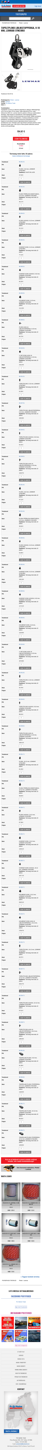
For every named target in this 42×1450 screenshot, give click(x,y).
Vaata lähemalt (11, 1431)
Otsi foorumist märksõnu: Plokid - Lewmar (28, 1168)
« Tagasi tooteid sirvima (30, 1277)
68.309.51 (22, 320)
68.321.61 (22, 511)
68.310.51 (22, 348)
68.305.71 (22, 860)
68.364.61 (22, 1077)
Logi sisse (38, 6)
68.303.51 (22, 293)
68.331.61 (22, 672)
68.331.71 (22, 942)
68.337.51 (22, 403)
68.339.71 (22, 1022)
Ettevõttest (21, 1352)
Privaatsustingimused (21, 1377)
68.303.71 (22, 887)
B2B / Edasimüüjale (21, 1384)
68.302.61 (22, 564)
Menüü (21, 10)
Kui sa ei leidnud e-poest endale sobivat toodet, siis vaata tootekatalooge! (21, 1160)
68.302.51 (22, 240)
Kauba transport (21, 1362)
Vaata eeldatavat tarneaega (21, 156)
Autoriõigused (21, 1380)
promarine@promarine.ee (22, 1444)
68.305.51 (22, 266)
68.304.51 (22, 213)
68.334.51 (22, 429)
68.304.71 (22, 807)
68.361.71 (22, 1103)
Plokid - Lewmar (23, 23)
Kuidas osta (21, 1359)
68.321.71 (22, 781)
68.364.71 (22, 1130)
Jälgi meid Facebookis (21, 1307)
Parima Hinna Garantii (21, 1370)
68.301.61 (22, 484)
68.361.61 (22, 1050)
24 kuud (21, 148)
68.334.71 (22, 995)
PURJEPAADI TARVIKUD (9, 23)
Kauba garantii (21, 1366)
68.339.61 (22, 726)
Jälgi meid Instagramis (21, 1345)
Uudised (21, 1355)
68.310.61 (22, 644)
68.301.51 (22, 162)
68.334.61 (22, 699)
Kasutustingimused (21, 1373)
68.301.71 (22, 754)
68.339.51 (22, 456)
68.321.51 (22, 186)
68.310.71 (22, 914)
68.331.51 (22, 376)
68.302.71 (22, 834)
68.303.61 (22, 617)
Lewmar (7, 101)
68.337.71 (22, 969)
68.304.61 (22, 538)
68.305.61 (22, 591)
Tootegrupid (21, 14)
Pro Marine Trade (10, 103)
